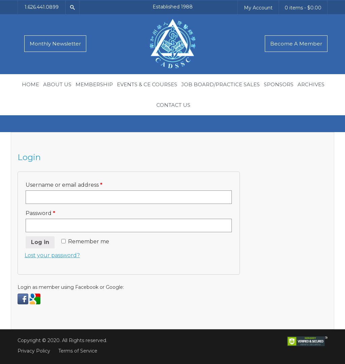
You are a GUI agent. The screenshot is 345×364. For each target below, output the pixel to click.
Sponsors (278, 84)
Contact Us (173, 105)
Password (40, 213)
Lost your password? (52, 255)
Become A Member (296, 43)
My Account (258, 8)
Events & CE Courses (147, 84)
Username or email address (64, 185)
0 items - (303, 8)
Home (30, 84)
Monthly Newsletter (55, 43)
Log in (40, 242)
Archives (310, 84)
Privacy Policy (34, 351)
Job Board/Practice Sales (220, 84)
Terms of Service (77, 351)
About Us (57, 84)
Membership (94, 84)
